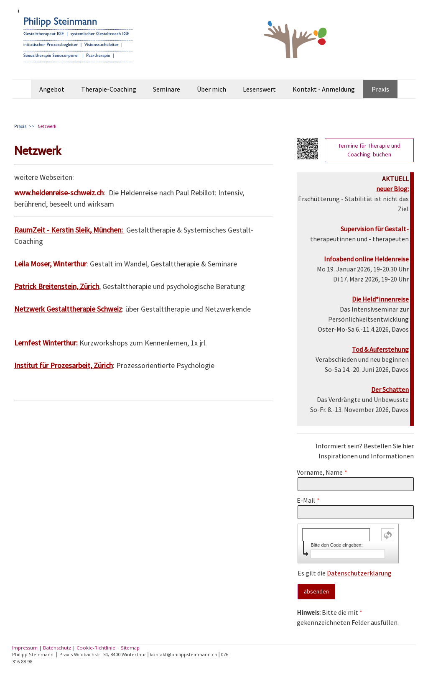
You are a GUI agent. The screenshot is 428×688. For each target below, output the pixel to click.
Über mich (211, 89)
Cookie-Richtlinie (95, 648)
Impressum (25, 648)
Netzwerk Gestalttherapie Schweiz (68, 309)
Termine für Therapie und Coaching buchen (369, 150)
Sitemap (130, 648)
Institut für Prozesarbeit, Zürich (63, 365)
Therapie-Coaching (108, 89)
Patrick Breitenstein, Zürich (56, 286)
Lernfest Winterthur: (46, 343)
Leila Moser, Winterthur (50, 264)
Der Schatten (390, 389)
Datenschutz (57, 648)
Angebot (51, 89)
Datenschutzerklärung (359, 573)
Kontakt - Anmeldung (324, 89)
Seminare (166, 89)
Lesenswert (259, 89)
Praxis (380, 89)
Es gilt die (345, 573)
